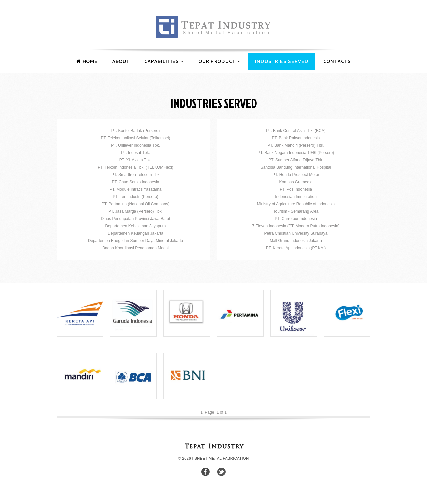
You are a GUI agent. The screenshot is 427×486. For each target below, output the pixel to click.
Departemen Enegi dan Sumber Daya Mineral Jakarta (135, 240)
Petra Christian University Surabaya (295, 233)
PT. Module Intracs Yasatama (136, 189)
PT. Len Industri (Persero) (135, 196)
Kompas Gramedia (295, 182)
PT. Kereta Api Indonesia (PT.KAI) (296, 248)
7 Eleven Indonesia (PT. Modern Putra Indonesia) (295, 226)
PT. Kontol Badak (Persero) (135, 130)
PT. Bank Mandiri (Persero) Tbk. (295, 145)
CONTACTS (337, 61)
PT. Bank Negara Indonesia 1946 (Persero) (296, 152)
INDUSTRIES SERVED (281, 61)
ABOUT (120, 61)
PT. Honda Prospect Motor (295, 174)
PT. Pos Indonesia (296, 189)
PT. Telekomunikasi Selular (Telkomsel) (135, 138)
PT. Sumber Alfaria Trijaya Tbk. (295, 160)
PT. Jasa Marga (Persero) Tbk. (135, 211)
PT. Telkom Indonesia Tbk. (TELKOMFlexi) (135, 167)
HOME (86, 58)
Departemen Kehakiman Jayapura (135, 226)
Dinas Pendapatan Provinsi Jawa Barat (135, 218)
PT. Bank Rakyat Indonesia (296, 138)
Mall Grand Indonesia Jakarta (296, 240)
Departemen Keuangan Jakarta (135, 233)
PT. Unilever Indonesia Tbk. (135, 145)
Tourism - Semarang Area (295, 211)
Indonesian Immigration (296, 196)
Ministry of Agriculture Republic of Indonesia (296, 204)
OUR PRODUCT (219, 58)
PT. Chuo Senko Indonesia (135, 182)
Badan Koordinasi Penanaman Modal (135, 248)
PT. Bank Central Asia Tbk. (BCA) (296, 130)
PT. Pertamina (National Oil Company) (135, 204)
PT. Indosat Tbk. (135, 152)
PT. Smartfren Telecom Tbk (135, 174)
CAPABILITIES (163, 58)
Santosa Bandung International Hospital (296, 167)
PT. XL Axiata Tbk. (135, 160)
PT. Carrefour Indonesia (296, 218)
